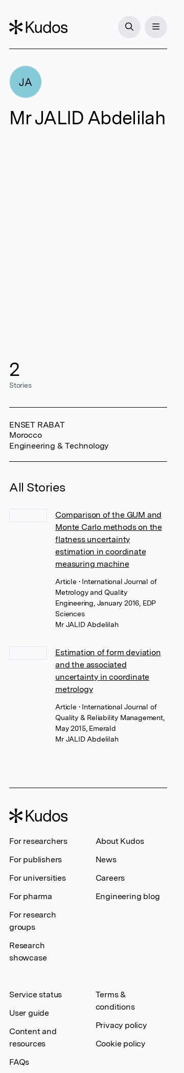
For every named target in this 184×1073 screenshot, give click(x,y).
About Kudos (120, 841)
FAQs (19, 1062)
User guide (29, 1013)
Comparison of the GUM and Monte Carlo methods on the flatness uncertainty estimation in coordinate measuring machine (108, 539)
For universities (37, 878)
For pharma (30, 896)
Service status (35, 994)
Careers (110, 878)
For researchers (38, 841)
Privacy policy (121, 1025)
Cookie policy (120, 1043)
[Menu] (156, 27)
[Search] (129, 27)
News (106, 859)
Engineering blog (128, 896)
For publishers (35, 859)
